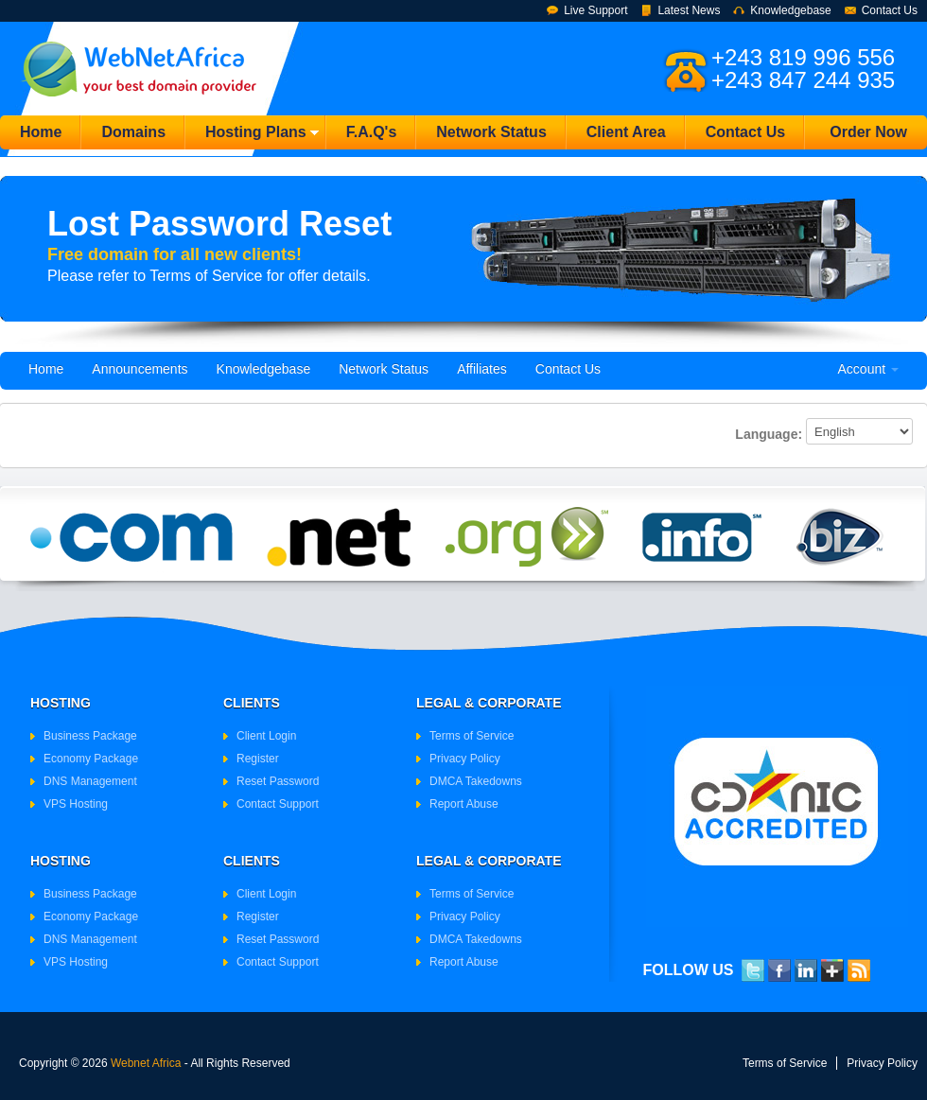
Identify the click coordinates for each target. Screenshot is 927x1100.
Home (40, 132)
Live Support (595, 10)
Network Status (491, 132)
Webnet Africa (146, 1063)
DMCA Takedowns (475, 781)
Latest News (688, 10)
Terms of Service (471, 735)
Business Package (90, 735)
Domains (133, 132)
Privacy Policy (464, 758)
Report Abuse (463, 804)
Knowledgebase (790, 10)
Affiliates (482, 368)
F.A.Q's (371, 132)
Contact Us (890, 10)
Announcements (139, 368)
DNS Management (90, 781)
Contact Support (277, 804)
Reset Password (277, 781)
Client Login (266, 735)
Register (257, 758)
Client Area (626, 132)
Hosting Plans (252, 136)
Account (868, 368)
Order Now (868, 132)
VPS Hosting (76, 804)
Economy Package (91, 758)
